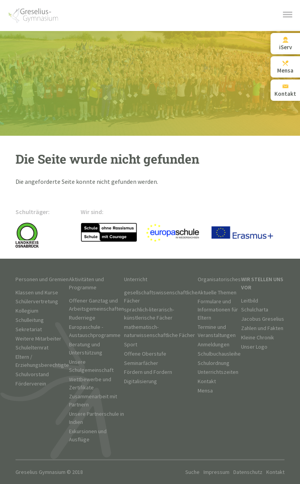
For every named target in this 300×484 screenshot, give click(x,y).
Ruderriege (82, 318)
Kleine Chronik (257, 337)
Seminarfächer (141, 363)
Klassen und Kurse (37, 292)
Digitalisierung (140, 381)
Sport (130, 344)
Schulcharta (254, 309)
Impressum (216, 472)
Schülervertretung (37, 301)
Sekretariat (29, 329)
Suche (192, 472)
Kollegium (27, 311)
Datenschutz (247, 472)
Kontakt (207, 381)
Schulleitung (30, 320)
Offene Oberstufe (145, 354)
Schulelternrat (32, 347)
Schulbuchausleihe (219, 354)
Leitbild (249, 300)
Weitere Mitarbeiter (38, 338)
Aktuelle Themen (217, 292)
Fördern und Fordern (148, 372)
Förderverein (31, 383)
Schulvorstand (32, 374)
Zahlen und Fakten (262, 328)
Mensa (205, 390)
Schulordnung (213, 363)
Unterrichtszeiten (218, 372)
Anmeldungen (213, 344)
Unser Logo (254, 347)
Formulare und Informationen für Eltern (218, 309)
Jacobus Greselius (262, 319)
